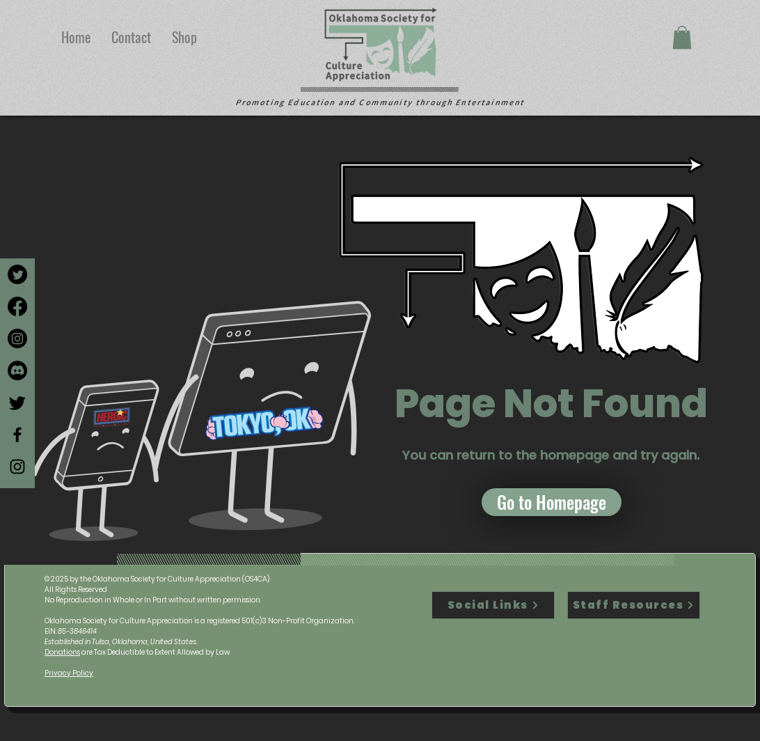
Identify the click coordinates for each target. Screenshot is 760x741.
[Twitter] (17, 274)
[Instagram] (17, 338)
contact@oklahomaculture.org (252, 642)
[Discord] (17, 370)
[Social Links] (493, 605)
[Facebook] (17, 306)
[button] (682, 37)
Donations (62, 652)
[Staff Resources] (633, 605)
